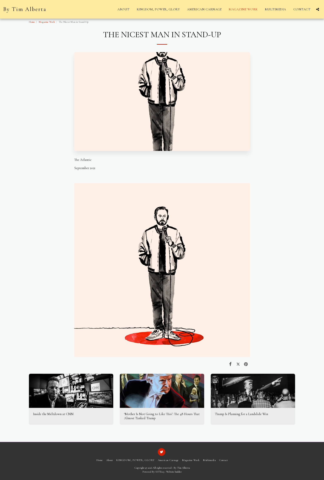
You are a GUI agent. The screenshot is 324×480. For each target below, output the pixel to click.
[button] (317, 9)
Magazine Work (47, 22)
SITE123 (159, 471)
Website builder (174, 471)
